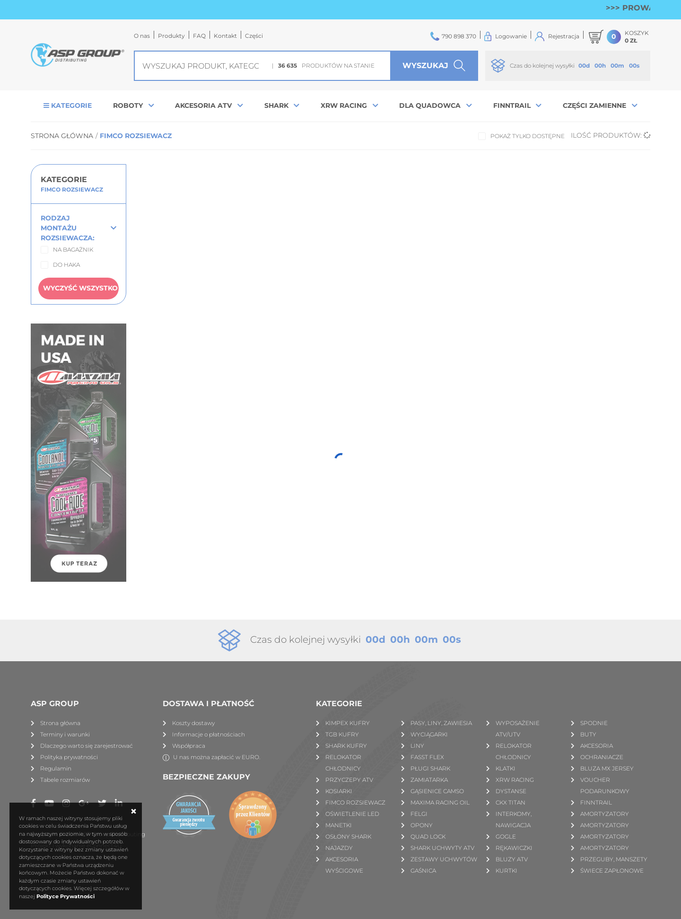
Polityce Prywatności (65, 896)
